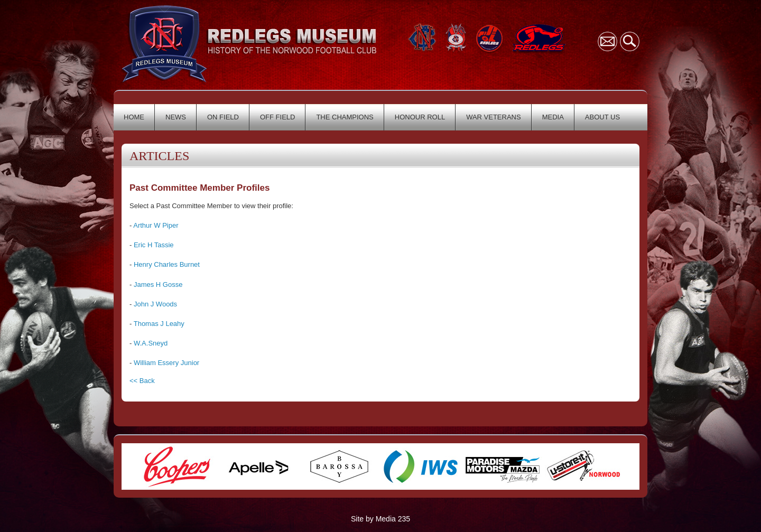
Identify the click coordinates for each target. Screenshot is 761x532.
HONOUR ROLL (420, 117)
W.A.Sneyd (151, 343)
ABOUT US (602, 117)
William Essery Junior (166, 363)
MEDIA (553, 117)
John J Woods (155, 304)
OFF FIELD (277, 117)
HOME (134, 117)
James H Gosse (158, 284)
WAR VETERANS (493, 117)
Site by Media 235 (380, 519)
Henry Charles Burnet (167, 264)
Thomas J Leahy (159, 324)
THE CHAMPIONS (344, 117)
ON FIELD (223, 117)
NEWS (175, 117)
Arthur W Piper (155, 225)
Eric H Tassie (154, 245)
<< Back (142, 381)
